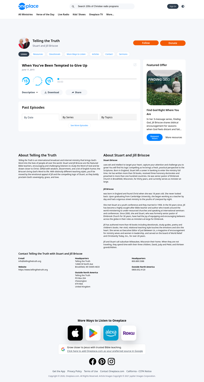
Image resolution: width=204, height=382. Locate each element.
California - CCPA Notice (138, 371)
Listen (24, 54)
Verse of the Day (45, 14)
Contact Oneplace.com (112, 371)
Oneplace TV (96, 14)
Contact (109, 54)
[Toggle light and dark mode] (183, 6)
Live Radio (63, 14)
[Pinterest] (102, 361)
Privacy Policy (74, 371)
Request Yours (154, 137)
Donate (173, 43)
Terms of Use (91, 371)
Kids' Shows (79, 14)
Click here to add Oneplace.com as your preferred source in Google (105, 351)
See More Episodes (79, 125)
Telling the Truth (46, 40)
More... (110, 14)
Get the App (58, 371)
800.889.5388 (138, 261)
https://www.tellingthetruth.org (33, 269)
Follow (146, 43)
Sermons (123, 54)
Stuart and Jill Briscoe (45, 45)
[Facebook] (92, 361)
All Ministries (25, 14)
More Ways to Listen (76, 54)
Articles (95, 54)
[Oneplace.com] (28, 6)
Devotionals (54, 54)
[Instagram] (111, 361)
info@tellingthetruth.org (29, 261)
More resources (173, 137)
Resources (38, 54)
